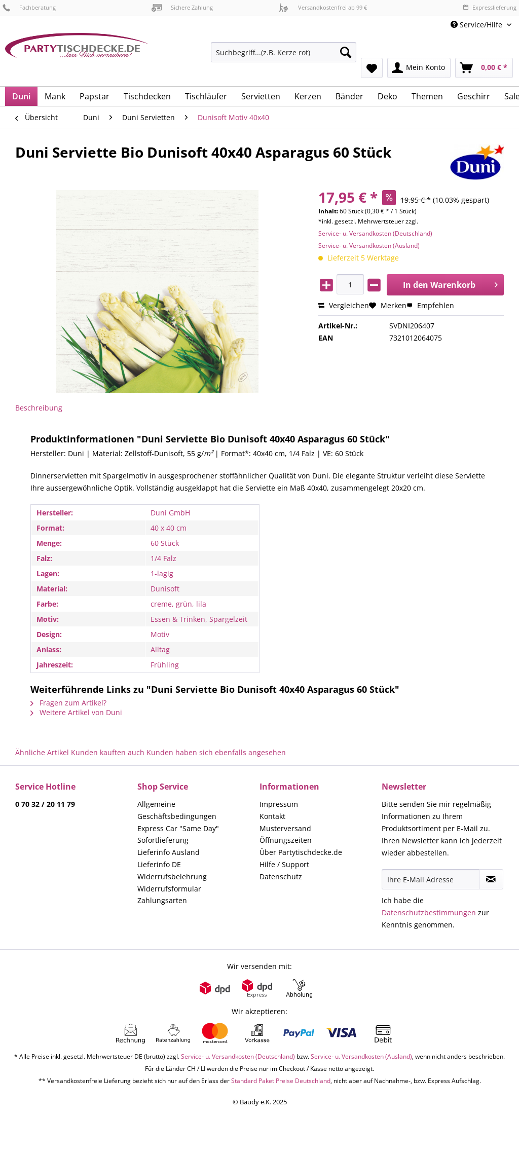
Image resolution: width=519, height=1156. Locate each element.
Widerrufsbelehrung (172, 876)
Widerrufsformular (169, 888)
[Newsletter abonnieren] (491, 879)
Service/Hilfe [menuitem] (477, 24)
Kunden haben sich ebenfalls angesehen (216, 752)
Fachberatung (29, 7)
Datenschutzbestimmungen (429, 912)
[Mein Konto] (419, 68)
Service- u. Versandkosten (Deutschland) (375, 233)
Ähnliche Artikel (42, 752)
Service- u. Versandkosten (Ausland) (369, 245)
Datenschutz (281, 876)
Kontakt (272, 816)
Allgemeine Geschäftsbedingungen (176, 810)
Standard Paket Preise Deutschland (280, 1080)
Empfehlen (430, 305)
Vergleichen (343, 305)
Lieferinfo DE (159, 864)
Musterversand (285, 828)
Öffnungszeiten (286, 840)
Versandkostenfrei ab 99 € (323, 7)
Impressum (279, 804)
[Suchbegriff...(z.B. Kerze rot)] (283, 52)
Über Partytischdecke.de (301, 852)
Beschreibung (38, 408)
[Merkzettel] (372, 68)
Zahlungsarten (162, 900)
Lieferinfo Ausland (168, 852)
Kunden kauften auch (107, 752)
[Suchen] (345, 52)
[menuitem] (283, 57)
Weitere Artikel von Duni (76, 712)
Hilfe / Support (284, 864)
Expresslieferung (489, 7)
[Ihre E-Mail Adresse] (430, 879)
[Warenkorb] (484, 68)
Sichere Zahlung (182, 7)
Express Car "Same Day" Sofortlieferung (178, 834)
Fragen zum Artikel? (68, 702)
